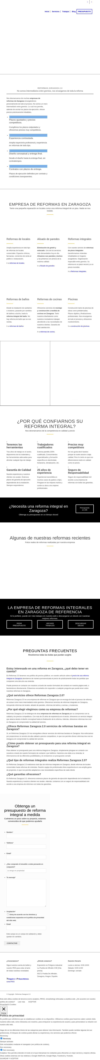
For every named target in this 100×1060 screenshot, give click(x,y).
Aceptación (11, 912)
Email (9, 853)
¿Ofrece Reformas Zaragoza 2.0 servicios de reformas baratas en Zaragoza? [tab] (47, 728)
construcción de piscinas (80, 326)
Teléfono (10, 843)
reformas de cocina (47, 332)
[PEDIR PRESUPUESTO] (19, 624)
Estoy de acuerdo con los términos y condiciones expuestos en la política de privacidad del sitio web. (25, 917)
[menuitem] (47, 11)
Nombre (10, 832)
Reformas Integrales (78, 271)
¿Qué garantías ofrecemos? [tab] (24, 774)
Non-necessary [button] (5, 1047)
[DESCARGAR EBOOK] (80, 624)
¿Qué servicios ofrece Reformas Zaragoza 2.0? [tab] (36, 695)
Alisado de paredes (47, 266)
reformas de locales (16, 263)
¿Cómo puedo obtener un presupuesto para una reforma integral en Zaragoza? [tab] (48, 745)
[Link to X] (87, 2)
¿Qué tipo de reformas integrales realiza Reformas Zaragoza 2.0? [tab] (47, 760)
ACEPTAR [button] (32, 1002)
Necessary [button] (4, 1036)
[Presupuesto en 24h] (85, 509)
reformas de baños (16, 326)
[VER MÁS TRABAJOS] (50, 624)
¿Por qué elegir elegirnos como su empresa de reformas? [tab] (42, 709)
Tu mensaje (11, 877)
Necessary (7, 1039)
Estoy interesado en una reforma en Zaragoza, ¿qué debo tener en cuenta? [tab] (47, 670)
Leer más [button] (21, 1002)
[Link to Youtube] (91, 2)
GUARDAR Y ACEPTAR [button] (9, 1058)
